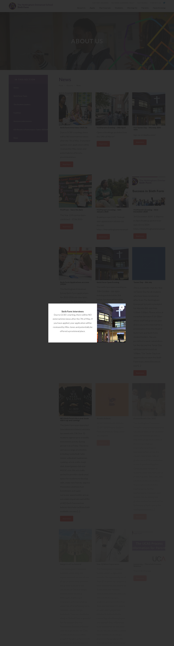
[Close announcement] (121, 307)
